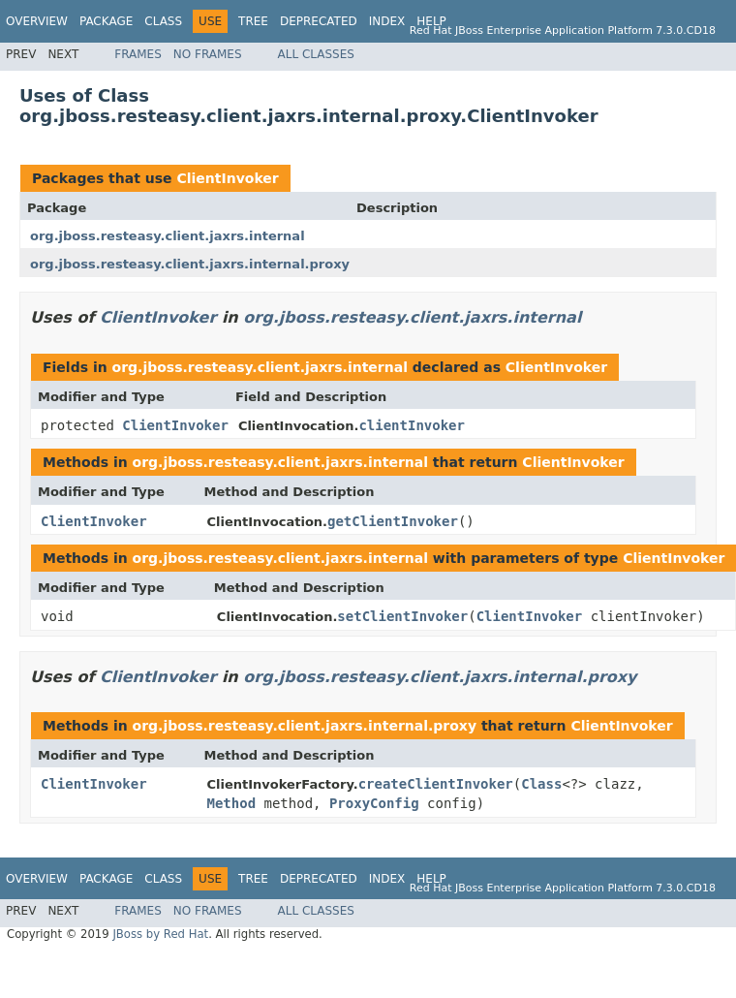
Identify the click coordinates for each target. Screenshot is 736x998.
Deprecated (318, 21)
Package (106, 21)
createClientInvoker (435, 784)
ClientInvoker (227, 178)
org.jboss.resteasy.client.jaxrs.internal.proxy (190, 264)
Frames (138, 54)
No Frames (207, 54)
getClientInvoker (392, 521)
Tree (253, 21)
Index (387, 21)
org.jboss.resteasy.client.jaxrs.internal (167, 236)
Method (232, 803)
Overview (37, 21)
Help (431, 21)
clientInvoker (411, 425)
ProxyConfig (374, 803)
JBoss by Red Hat (160, 934)
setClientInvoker (402, 616)
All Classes (316, 54)
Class (163, 21)
